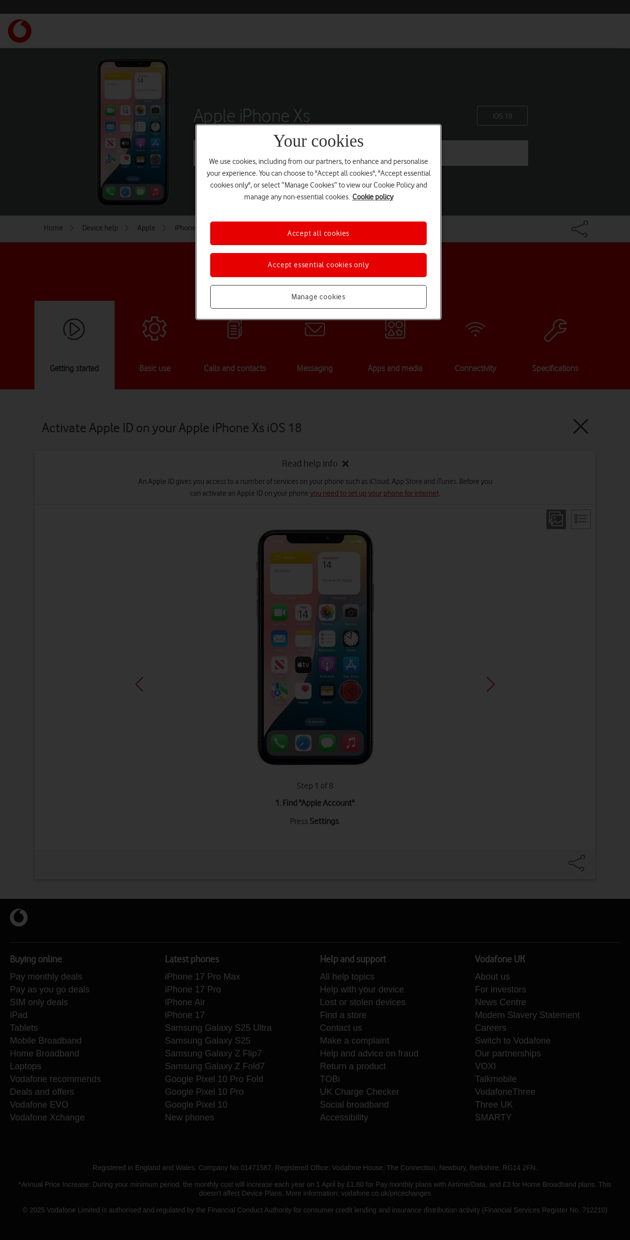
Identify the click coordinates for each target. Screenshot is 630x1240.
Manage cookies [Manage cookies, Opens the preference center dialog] (318, 296)
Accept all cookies (318, 233)
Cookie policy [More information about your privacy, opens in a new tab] (372, 196)
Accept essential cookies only (318, 264)
